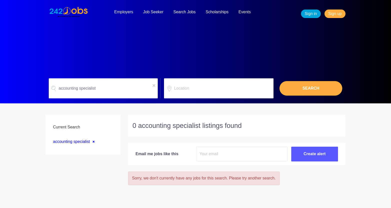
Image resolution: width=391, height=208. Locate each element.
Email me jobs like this (157, 154)
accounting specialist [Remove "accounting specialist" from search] (71, 141)
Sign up (335, 14)
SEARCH (311, 88)
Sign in (311, 14)
